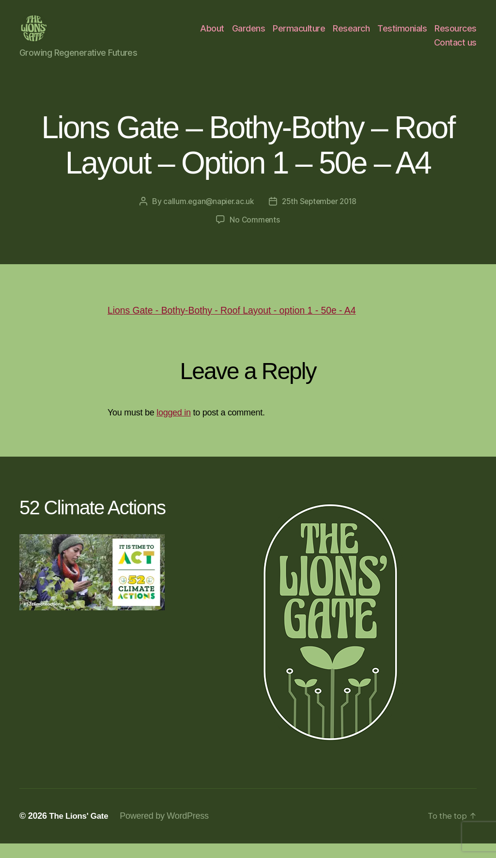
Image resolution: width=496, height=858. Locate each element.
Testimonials (402, 36)
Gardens (248, 36)
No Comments (254, 234)
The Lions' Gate (80, 830)
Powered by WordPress (168, 830)
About (212, 36)
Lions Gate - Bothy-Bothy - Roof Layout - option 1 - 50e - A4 (242, 324)
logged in (173, 427)
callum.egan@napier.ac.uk (206, 216)
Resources (455, 36)
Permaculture (299, 36)
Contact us (455, 50)
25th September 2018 (319, 216)
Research (351, 36)
